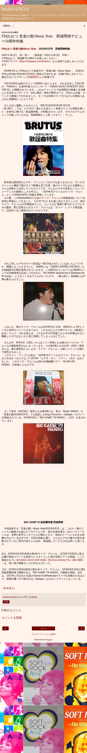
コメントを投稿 (12, 617)
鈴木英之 (9, 588)
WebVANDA (15, 9)
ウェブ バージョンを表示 (43, 634)
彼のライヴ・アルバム (49, 198)
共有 (6, 602)
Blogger (48, 639)
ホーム (43, 628)
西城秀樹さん (35, 77)
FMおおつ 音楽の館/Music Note (19, 48)
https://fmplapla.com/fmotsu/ (35, 61)
